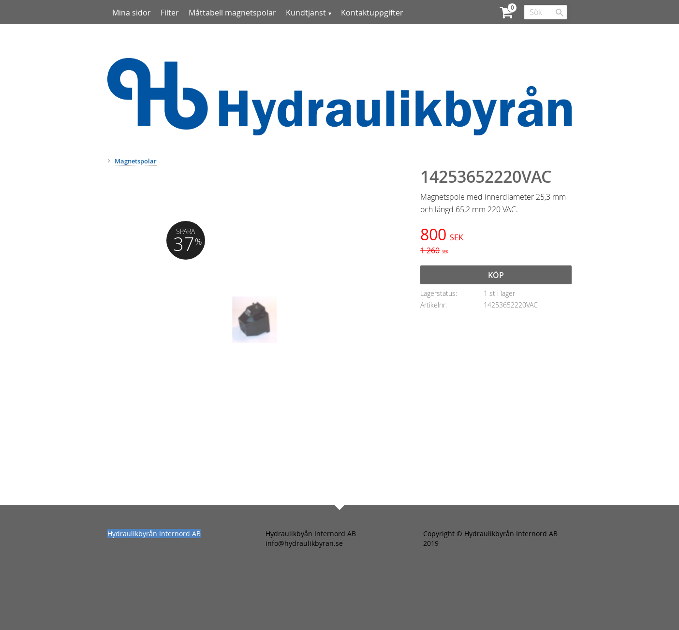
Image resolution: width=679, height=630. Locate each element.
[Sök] (559, 12)
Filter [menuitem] (170, 12)
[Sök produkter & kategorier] (545, 12)
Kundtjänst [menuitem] (306, 12)
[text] (496, 236)
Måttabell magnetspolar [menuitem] (232, 12)
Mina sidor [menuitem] (131, 12)
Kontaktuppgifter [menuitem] (372, 12)
